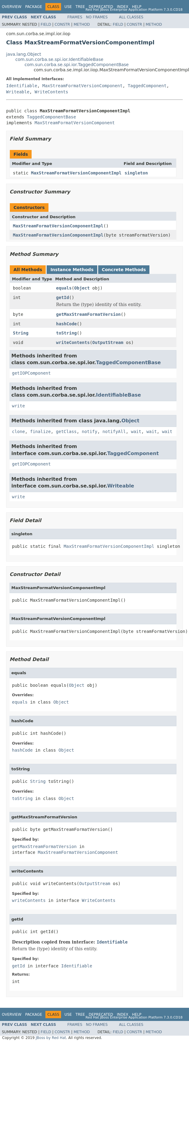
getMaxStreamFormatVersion (88, 314)
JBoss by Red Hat (51, 1038)
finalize (40, 431)
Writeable (17, 91)
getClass (66, 431)
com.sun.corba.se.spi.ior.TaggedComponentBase (77, 64)
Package (33, 7)
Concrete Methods (124, 269)
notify (90, 431)
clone (18, 431)
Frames (75, 17)
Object (82, 288)
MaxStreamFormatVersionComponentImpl (76, 172)
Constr (62, 24)
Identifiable (21, 85)
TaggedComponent (147, 85)
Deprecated (101, 7)
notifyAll (114, 431)
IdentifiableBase (118, 395)
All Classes (131, 17)
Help (136, 7)
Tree (80, 7)
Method (82, 24)
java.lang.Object (23, 54)
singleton (136, 172)
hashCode (66, 323)
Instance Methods (71, 269)
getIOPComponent (31, 373)
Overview (11, 7)
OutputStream (107, 342)
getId (62, 297)
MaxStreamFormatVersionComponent (82, 85)
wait (136, 431)
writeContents (73, 342)
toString (66, 333)
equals (64, 288)
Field (45, 24)
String (21, 333)
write (18, 405)
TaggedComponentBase (51, 116)
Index (123, 7)
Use (68, 7)
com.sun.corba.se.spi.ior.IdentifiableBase (59, 59)
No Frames (97, 17)
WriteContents (51, 91)
